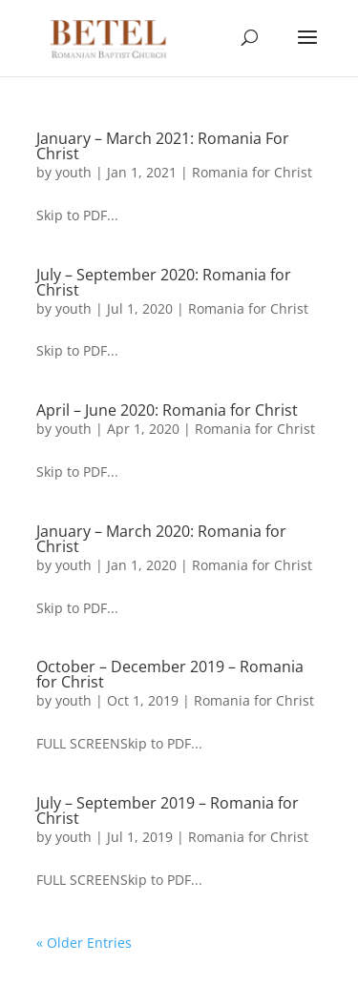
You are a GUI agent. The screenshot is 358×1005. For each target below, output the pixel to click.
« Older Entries (84, 942)
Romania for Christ (252, 172)
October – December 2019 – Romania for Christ (170, 674)
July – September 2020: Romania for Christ (163, 282)
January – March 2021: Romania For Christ (162, 146)
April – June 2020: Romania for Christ (167, 410)
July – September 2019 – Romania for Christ (167, 810)
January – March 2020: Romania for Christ (161, 539)
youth (73, 172)
